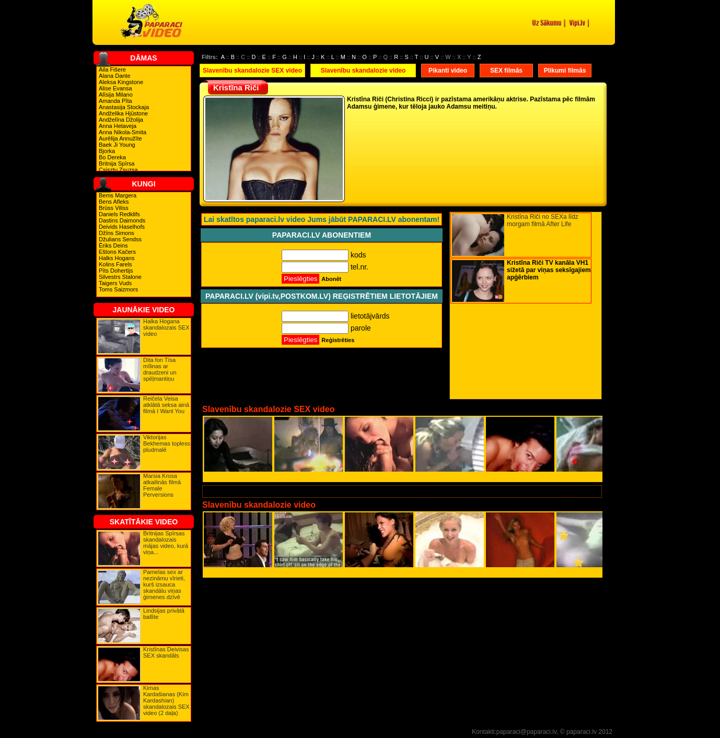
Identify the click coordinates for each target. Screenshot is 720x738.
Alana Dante (115, 76)
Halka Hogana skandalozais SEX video (166, 327)
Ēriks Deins (113, 245)
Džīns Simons (116, 233)
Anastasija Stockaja (124, 107)
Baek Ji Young (117, 145)
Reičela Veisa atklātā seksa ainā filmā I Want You (166, 404)
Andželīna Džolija (121, 119)
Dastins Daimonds (122, 220)
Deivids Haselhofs (122, 227)
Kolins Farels (115, 264)
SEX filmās (506, 70)
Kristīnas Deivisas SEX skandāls (166, 652)
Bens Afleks (114, 201)
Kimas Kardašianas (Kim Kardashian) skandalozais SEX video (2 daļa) (166, 700)
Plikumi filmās (565, 70)
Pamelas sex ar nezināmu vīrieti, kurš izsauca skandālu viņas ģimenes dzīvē (164, 584)
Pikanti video (447, 70)
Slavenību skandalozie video (363, 70)
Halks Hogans (116, 258)
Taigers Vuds (115, 283)
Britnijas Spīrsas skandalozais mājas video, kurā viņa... (165, 542)
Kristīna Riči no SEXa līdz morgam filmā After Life (542, 220)
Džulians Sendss (120, 239)
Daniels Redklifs (119, 214)
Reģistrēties (337, 340)
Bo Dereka (112, 157)
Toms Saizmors (118, 289)
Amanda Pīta (115, 101)
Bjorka (107, 151)
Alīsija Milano (116, 94)
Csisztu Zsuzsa (118, 170)
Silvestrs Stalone (120, 277)
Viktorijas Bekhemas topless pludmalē (166, 443)
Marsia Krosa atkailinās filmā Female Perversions (162, 485)
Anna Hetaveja (117, 126)
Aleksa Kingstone (121, 82)
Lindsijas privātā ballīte (163, 613)
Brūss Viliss (114, 208)
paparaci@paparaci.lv (526, 731)
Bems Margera (117, 195)
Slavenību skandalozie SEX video (252, 70)
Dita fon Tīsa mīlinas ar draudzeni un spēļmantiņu (160, 369)
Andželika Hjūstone (123, 113)
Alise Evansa (115, 88)
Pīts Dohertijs (116, 270)
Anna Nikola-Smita (122, 132)
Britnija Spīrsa (116, 163)
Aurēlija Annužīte (120, 138)
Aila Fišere (112, 69)
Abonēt (331, 279)
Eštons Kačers (117, 252)
